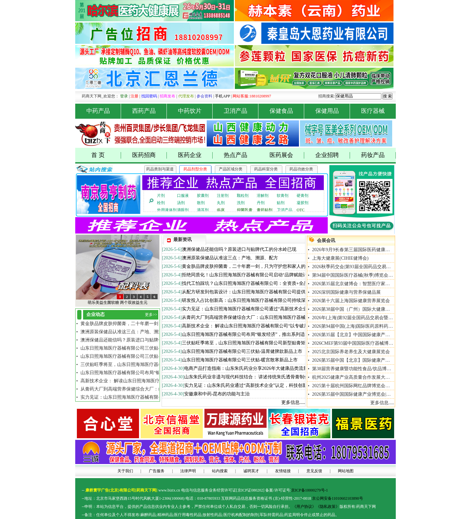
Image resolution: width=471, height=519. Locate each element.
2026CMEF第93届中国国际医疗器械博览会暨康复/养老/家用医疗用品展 (383, 343)
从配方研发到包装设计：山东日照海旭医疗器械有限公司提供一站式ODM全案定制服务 (270, 291)
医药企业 (195, 155)
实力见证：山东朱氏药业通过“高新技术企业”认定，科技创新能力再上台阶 (259, 385)
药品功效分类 (301, 169)
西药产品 (149, 111)
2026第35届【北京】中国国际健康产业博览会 (358, 334)
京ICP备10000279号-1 (309, 490)
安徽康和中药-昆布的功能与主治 (217, 393)
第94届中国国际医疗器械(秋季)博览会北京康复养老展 (366, 275)
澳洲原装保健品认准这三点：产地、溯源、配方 (230, 257)
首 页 (106, 155)
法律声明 (188, 471)
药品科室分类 (266, 169)
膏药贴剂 (264, 210)
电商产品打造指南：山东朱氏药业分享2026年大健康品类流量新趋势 (253, 368)
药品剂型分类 (195, 169)
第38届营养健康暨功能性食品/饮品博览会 (354, 368)
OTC (301, 210)
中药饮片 (195, 111)
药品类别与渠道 (160, 169)
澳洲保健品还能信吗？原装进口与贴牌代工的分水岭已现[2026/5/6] (147, 339)
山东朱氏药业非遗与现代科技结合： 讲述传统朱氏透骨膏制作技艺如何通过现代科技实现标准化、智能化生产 (294, 376)
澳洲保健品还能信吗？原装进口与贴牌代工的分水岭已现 (239, 249)
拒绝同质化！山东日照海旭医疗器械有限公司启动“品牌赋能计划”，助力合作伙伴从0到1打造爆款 (280, 274)
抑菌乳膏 (245, 210)
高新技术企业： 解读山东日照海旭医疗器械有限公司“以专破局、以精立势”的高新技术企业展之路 (280, 325)
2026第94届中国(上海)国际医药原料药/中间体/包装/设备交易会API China (385, 326)
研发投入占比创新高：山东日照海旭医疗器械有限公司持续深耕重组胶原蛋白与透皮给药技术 (276, 300)
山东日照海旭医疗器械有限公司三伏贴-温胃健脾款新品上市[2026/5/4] (150, 356)
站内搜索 (220, 471)
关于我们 (125, 471)
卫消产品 (241, 111)
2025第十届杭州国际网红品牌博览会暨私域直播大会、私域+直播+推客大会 (388, 385)
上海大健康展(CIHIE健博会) (340, 258)
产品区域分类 (230, 169)
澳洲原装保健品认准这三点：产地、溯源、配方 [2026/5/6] (138, 331)
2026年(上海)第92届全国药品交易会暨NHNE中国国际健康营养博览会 (381, 317)
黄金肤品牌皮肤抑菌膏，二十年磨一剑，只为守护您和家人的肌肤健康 (253, 266)
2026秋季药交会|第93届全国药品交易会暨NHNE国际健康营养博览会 (380, 266)
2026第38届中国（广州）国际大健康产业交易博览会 (364, 309)
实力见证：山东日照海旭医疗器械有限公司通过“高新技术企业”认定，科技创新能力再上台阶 (275, 308)
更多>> (151, 314)
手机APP (222, 96)
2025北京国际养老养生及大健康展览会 (351, 351)
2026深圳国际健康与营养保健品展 (346, 292)
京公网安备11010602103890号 (337, 498)
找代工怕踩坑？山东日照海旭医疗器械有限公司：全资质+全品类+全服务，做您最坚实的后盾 (276, 283)
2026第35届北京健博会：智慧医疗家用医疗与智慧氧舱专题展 (374, 283)
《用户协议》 (304, 506)
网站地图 (346, 471)
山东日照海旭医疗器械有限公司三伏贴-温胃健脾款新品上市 (242, 351)
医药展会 (287, 155)
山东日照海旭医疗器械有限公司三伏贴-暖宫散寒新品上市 (240, 359)
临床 (221, 210)
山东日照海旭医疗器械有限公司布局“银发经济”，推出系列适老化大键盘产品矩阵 (264, 334)
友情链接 (283, 471)
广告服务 (157, 471)
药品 (152, 514)
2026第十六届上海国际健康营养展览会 (351, 300)
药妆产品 (378, 155)
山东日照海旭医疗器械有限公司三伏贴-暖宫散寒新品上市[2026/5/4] (148, 348)
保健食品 (287, 111)
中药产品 (103, 111)
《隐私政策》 (328, 506)
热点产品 (235, 155)
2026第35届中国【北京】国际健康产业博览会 (358, 360)
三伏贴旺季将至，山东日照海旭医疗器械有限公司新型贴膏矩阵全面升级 (255, 342)
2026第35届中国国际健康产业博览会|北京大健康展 (363, 394)
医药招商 (149, 155)
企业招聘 (332, 155)
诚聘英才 (251, 471)
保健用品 (332, 111)
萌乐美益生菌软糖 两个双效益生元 (118, 302)
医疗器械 (373, 111)
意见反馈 (314, 471)
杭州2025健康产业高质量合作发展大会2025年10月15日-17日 (372, 377)
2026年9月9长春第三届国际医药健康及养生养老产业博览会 (371, 249)
